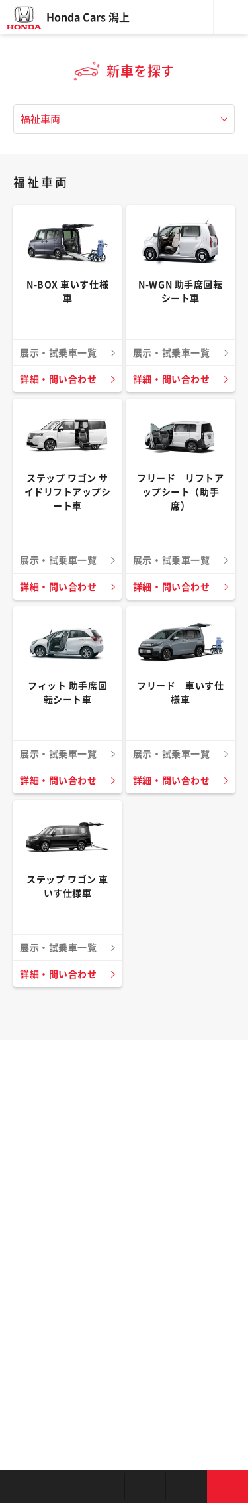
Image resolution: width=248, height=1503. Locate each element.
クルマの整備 (145, 1486)
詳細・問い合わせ (58, 379)
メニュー (231, 17)
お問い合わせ (228, 1486)
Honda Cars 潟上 (88, 17)
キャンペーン (186, 1486)
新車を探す (62, 1486)
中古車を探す (103, 1486)
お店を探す (21, 1486)
